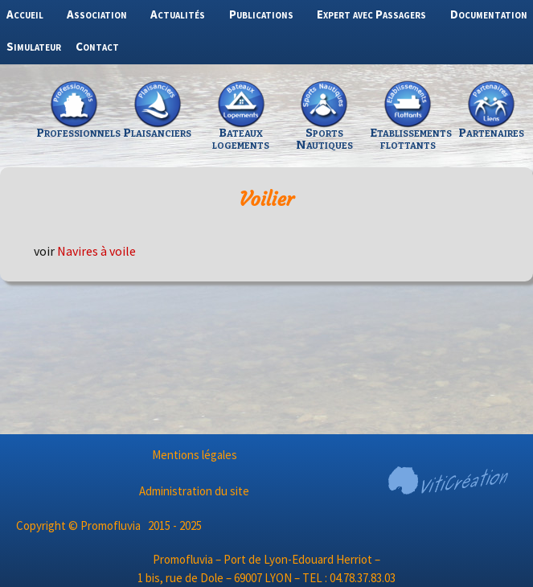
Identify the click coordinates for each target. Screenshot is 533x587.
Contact (97, 46)
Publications (261, 14)
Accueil (24, 14)
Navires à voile (96, 251)
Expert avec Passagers (371, 14)
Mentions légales (194, 454)
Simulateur (33, 46)
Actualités (177, 14)
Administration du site (194, 491)
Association (97, 14)
